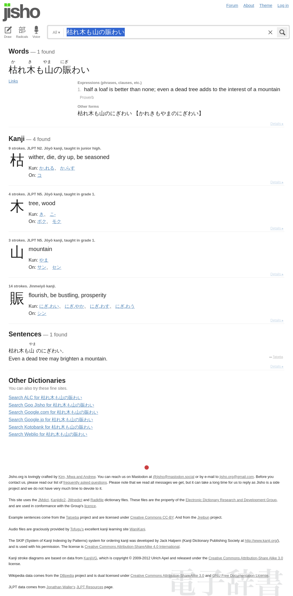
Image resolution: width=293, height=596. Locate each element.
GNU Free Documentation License (240, 575)
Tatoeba (278, 356)
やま (43, 260)
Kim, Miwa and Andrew (76, 477)
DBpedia (67, 575)
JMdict (43, 500)
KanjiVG (90, 558)
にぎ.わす (99, 306)
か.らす (67, 168)
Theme (266, 5)
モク (56, 221)
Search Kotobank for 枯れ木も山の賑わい (51, 427)
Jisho (21, 12)
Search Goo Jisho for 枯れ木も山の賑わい (51, 405)
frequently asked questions (85, 482)
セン (56, 267)
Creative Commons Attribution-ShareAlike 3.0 (167, 575)
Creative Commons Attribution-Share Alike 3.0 (246, 558)
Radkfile (97, 500)
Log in (283, 5)
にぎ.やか (74, 306)
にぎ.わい (49, 306)
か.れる (46, 168)
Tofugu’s (77, 529)
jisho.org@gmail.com (236, 477)
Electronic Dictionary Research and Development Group (231, 500)
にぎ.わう (125, 306)
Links (13, 81)
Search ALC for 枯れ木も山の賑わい (45, 397)
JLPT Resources (89, 587)
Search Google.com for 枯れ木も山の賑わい (53, 412)
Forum (232, 5)
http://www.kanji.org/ (261, 540)
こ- (53, 214)
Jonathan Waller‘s (60, 587)
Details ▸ (277, 124)
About (248, 5)
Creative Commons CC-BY (151, 517)
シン (41, 313)
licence (90, 506)
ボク (41, 221)
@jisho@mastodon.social (173, 477)
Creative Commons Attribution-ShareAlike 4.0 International (132, 546)
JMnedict (75, 500)
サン (41, 267)
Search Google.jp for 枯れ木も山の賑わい (51, 419)
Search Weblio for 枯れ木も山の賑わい (48, 434)
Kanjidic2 (58, 500)
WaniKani (137, 529)
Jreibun (203, 517)
